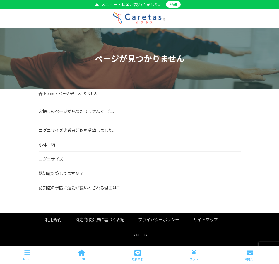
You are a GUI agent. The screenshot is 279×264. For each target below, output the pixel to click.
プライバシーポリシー (158, 220)
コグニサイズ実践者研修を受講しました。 (78, 130)
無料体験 (137, 255)
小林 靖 (47, 144)
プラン (193, 255)
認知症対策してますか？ (61, 173)
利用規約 (53, 220)
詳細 (173, 4)
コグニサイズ (51, 159)
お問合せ (250, 255)
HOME (81, 255)
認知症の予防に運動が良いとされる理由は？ (80, 187)
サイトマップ (205, 220)
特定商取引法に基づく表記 (99, 220)
